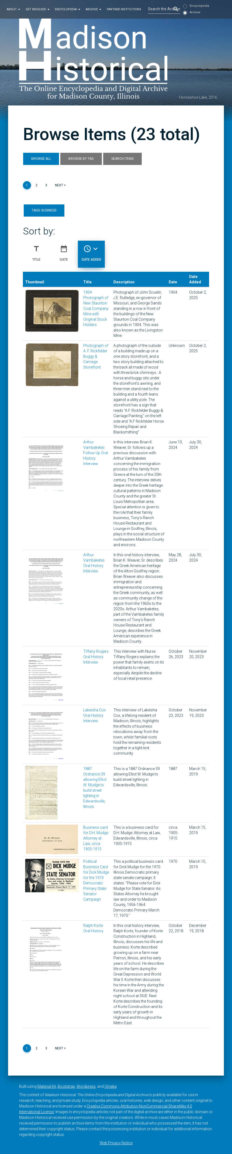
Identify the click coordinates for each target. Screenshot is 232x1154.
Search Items (122, 159)
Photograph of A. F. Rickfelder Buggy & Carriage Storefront (95, 356)
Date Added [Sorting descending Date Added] (91, 251)
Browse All (41, 159)
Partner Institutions (124, 9)
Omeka (111, 1086)
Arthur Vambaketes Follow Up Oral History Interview (95, 453)
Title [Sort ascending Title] (36, 251)
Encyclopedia (67, 9)
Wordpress (86, 1086)
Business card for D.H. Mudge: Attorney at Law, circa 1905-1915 (96, 838)
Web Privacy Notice (116, 1143)
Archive (93, 9)
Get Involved (38, 9)
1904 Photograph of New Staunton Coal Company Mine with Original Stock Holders (96, 308)
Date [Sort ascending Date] (64, 251)
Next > (60, 185)
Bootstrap (66, 1086)
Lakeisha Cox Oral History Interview (94, 715)
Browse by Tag (81, 159)
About (13, 9)
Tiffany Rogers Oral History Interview (96, 656)
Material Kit (46, 1086)
